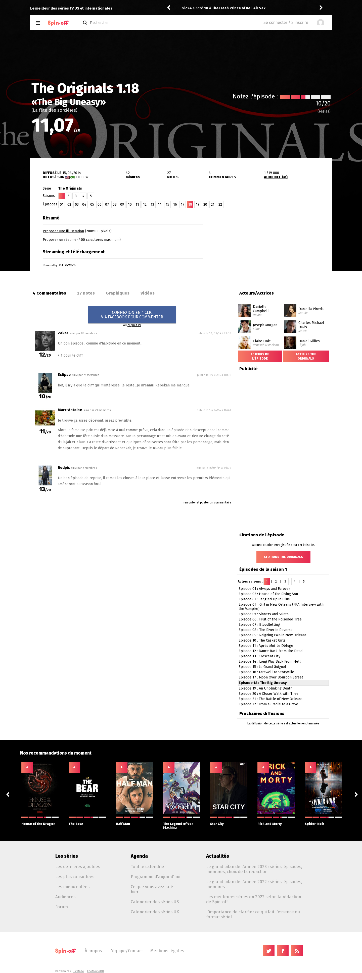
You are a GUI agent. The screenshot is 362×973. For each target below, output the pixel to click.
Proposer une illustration (63, 231)
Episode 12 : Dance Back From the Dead (270, 651)
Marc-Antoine (70, 410)
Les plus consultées (74, 876)
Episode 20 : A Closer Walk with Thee (268, 694)
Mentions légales (167, 950)
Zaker (63, 333)
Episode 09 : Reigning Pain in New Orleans (272, 635)
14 (160, 204)
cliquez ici (134, 325)
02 (69, 204)
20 (205, 204)
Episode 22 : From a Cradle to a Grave (268, 704)
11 (137, 204)
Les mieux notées (72, 886)
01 (62, 204)
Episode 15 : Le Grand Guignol (262, 667)
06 (100, 204)
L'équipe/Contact (126, 950)
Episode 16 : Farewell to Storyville (266, 672)
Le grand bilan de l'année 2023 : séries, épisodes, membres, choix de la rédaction (254, 869)
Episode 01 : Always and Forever (264, 589)
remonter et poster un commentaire (208, 502)
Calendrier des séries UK (155, 911)
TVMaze (78, 971)
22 (220, 204)
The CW (82, 177)
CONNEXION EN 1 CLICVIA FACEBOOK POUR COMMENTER (132, 314)
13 (152, 204)
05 (92, 204)
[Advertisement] (273, 244)
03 (77, 204)
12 (145, 204)
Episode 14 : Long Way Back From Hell (270, 661)
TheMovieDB (95, 971)
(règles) (324, 111)
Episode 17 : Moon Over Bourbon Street (271, 677)
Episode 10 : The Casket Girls (262, 640)
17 (183, 204)
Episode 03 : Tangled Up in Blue (264, 599)
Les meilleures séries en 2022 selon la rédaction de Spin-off (253, 899)
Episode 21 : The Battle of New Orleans (270, 699)
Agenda (139, 856)
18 (190, 204)
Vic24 (187, 8)
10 (130, 204)
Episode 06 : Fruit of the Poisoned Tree (270, 619)
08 (115, 204)
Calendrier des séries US (155, 901)
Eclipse (64, 375)
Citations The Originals (283, 557)
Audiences (65, 896)
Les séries (66, 856)
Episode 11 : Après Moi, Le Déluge (266, 646)
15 (167, 204)
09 (122, 204)
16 (175, 204)
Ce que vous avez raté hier (152, 889)
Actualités (217, 856)
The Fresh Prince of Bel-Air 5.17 (239, 8)
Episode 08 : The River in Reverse (266, 630)
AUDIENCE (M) (276, 177)
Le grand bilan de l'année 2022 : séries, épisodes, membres (254, 884)
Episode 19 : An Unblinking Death (265, 688)
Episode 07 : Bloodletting (259, 624)
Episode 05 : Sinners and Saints (264, 614)
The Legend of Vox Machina (181, 823)
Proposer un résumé (59, 240)
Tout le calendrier (148, 866)
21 (212, 204)
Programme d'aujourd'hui (155, 876)
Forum (61, 906)
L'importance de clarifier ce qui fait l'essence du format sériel (253, 914)
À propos (93, 950)
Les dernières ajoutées (77, 866)
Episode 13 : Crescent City (259, 656)
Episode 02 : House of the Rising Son (268, 594)
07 (107, 204)
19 (198, 204)
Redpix (64, 468)
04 (84, 204)
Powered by (59, 265)
